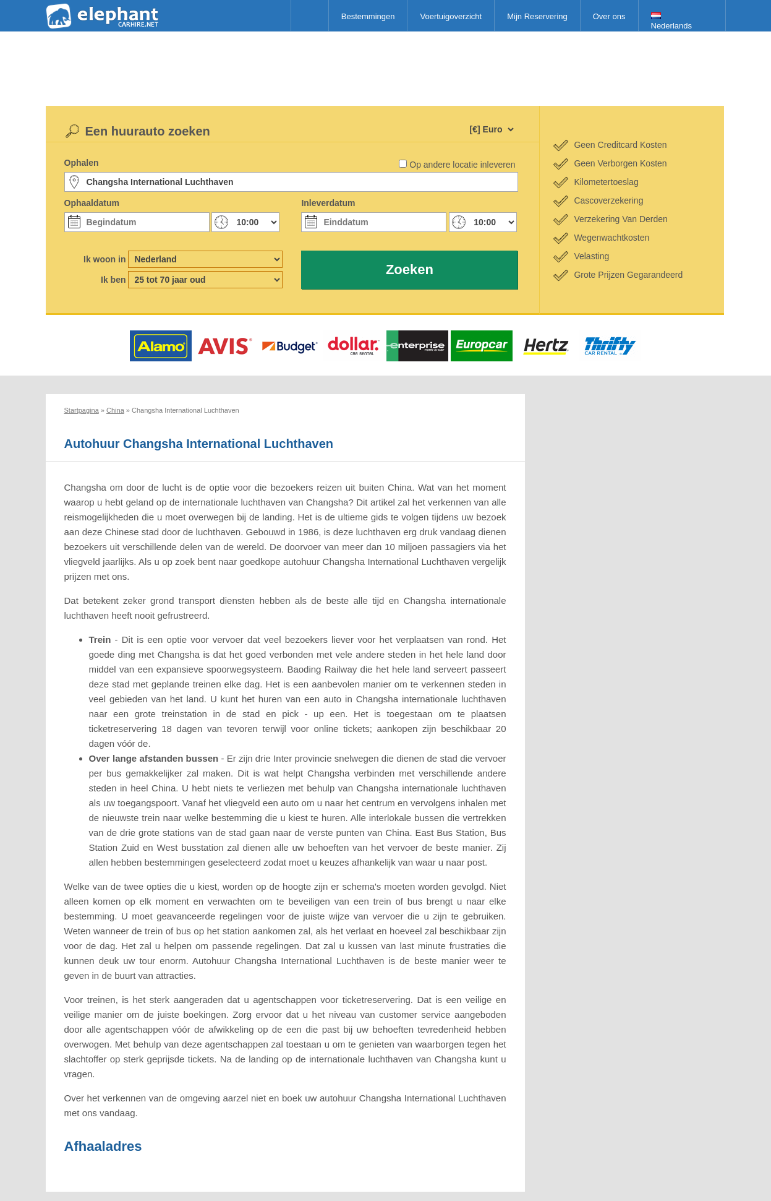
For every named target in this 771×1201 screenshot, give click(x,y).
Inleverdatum (328, 203)
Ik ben (113, 280)
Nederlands (671, 21)
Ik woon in (104, 259)
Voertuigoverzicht (451, 16)
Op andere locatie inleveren (462, 165)
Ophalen (81, 163)
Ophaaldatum (91, 203)
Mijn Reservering (537, 16)
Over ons (609, 16)
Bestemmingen (368, 16)
